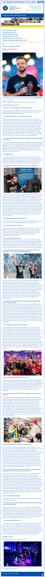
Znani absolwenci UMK (9, 30)
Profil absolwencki (19, 2)
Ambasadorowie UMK (9, 32)
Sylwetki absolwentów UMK (14, 15)
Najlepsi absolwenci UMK (10, 34)
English (33, 2)
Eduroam (9, 2)
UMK (4, 2)
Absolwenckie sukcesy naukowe (12, 38)
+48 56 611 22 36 (37, 7)
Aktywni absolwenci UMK (10, 36)
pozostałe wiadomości (9, 568)
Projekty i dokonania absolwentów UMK (14, 40)
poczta (28, 2)
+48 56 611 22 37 (37, 8)
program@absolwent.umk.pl (34, 9)
